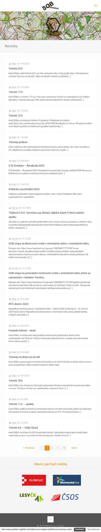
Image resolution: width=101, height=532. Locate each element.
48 (64, 448)
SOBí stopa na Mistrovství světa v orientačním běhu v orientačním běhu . (49, 243)
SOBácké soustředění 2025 (24, 189)
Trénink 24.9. (16, 68)
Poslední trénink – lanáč (22, 330)
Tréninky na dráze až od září (24, 357)
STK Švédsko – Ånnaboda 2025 (26, 165)
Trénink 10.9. (16, 115)
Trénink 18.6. (16, 380)
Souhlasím (79, 529)
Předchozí (28, 448)
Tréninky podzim (18, 142)
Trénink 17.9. (16, 92)
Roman (15, 208)
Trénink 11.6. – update (21, 404)
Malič (14, 64)
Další (75, 448)
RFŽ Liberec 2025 (18, 303)
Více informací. (93, 529)
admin (61, 526)
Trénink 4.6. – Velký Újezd (23, 427)
